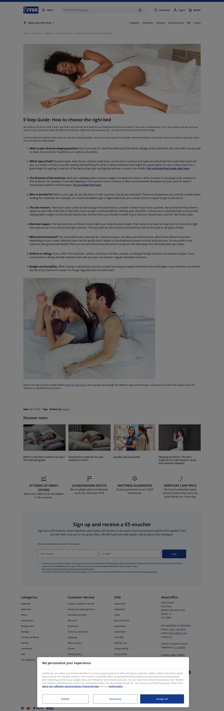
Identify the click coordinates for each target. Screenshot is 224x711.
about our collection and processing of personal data (70, 686)
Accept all (162, 698)
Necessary (115, 698)
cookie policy (115, 686)
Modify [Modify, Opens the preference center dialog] (65, 698)
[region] (113, 682)
